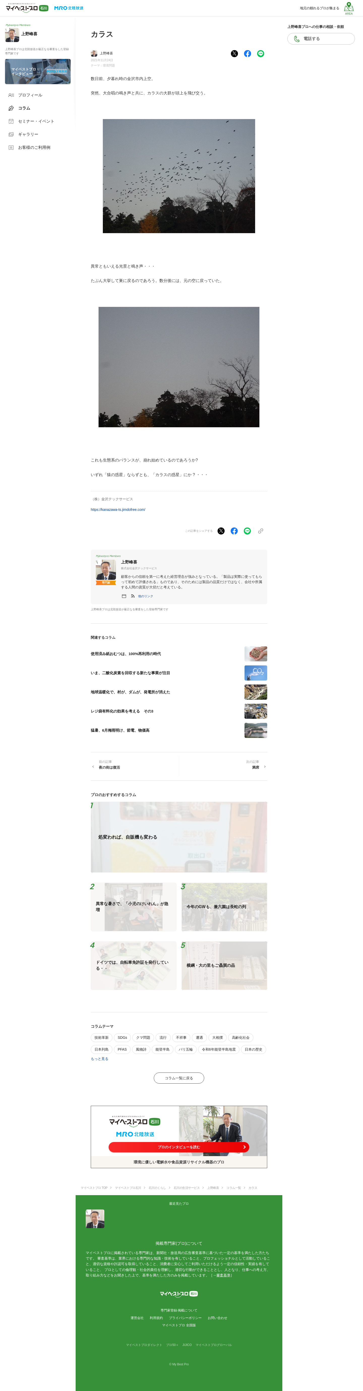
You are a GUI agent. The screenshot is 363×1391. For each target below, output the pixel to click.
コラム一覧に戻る (179, 1078)
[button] (145, 596)
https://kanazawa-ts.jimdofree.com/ (118, 510)
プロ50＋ (172, 1345)
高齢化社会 (241, 1038)
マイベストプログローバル (214, 1345)
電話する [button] (312, 39)
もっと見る (99, 1059)
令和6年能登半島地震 (219, 1049)
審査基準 (223, 1275)
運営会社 (137, 1318)
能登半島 (163, 1049)
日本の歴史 (253, 1049)
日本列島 (102, 1049)
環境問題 (109, 65)
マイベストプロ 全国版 (179, 1325)
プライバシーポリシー (185, 1318)
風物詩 (141, 1049)
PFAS (122, 1049)
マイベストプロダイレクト (144, 1345)
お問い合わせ (217, 1318)
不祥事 (181, 1038)
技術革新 (102, 1038)
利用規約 (156, 1318)
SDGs (122, 1038)
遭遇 (199, 1038)
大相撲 (217, 1038)
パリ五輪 (186, 1049)
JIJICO (187, 1345)
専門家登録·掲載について (179, 1310)
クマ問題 (143, 1038)
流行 (163, 1038)
